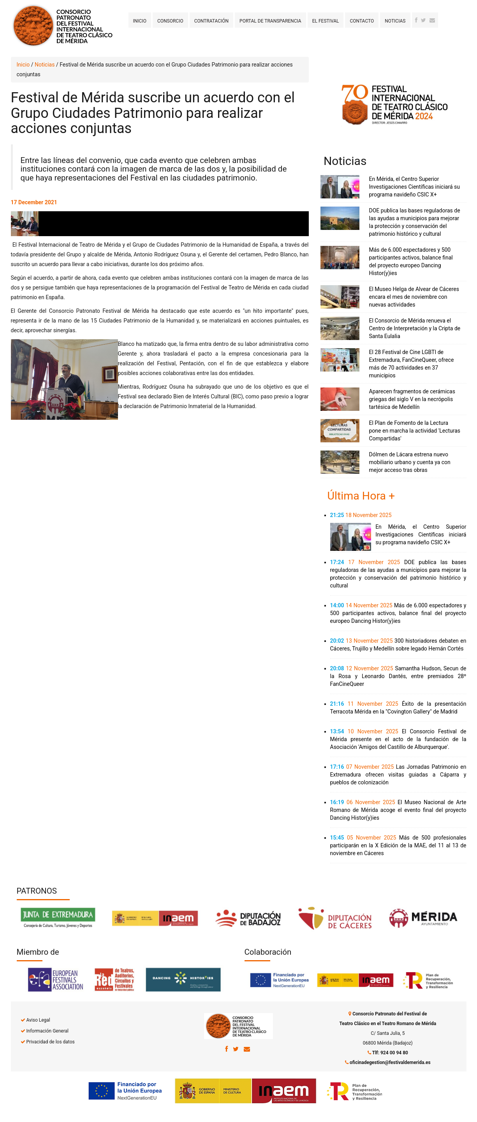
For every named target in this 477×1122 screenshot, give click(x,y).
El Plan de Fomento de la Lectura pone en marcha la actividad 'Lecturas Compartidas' (415, 431)
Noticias (395, 21)
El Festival (325, 21)
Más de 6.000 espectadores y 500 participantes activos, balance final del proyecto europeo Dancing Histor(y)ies (398, 613)
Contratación (211, 21)
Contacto (362, 21)
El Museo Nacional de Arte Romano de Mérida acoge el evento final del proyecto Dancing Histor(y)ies (398, 810)
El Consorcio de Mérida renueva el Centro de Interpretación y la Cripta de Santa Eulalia (415, 328)
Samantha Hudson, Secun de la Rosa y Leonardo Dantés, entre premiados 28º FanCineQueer (398, 676)
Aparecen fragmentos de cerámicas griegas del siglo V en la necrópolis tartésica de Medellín (412, 399)
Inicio (139, 21)
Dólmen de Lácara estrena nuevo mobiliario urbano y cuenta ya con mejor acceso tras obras (410, 462)
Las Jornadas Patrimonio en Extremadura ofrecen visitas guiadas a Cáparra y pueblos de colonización (398, 774)
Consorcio (170, 21)
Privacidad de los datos (50, 1042)
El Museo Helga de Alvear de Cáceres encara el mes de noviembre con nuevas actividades (414, 297)
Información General (47, 1031)
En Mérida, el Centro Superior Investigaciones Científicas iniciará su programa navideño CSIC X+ (414, 187)
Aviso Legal (38, 1020)
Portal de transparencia (270, 21)
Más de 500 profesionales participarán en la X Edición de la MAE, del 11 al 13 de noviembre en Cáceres (398, 845)
